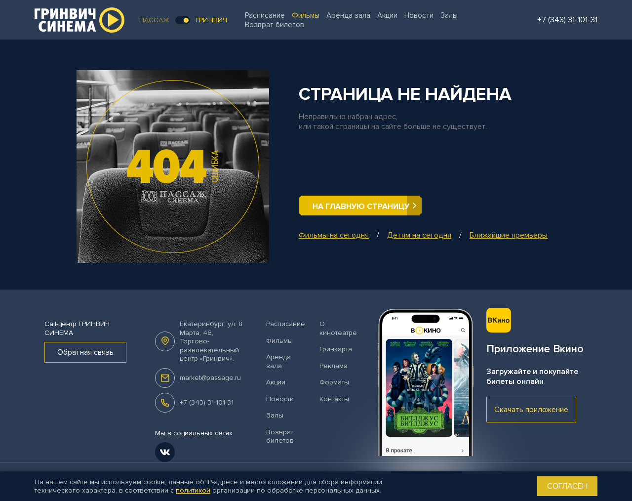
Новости (419, 15)
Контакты (334, 399)
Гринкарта (335, 349)
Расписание (265, 15)
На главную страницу (361, 206)
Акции (387, 15)
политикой (193, 490)
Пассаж (154, 20)
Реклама (333, 366)
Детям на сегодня (419, 235)
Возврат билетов (274, 24)
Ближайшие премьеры (509, 235)
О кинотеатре (338, 328)
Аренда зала (348, 15)
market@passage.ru (210, 378)
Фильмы (305, 15)
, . (211, 341)
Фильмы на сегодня (334, 235)
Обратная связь (85, 352)
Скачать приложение (531, 410)
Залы (449, 15)
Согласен (567, 486)
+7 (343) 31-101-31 (207, 402)
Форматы (334, 382)
